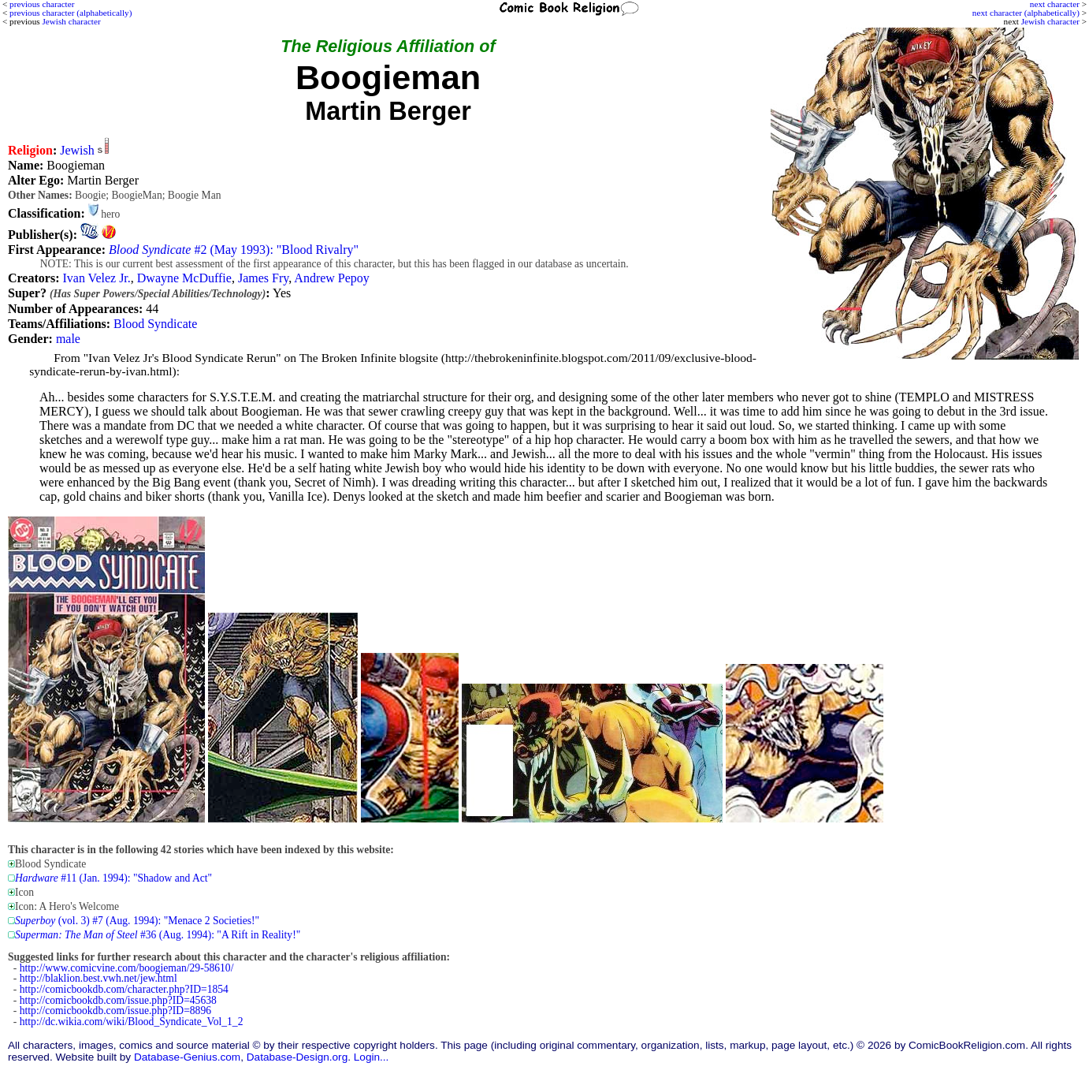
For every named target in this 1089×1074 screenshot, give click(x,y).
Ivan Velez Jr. (96, 278)
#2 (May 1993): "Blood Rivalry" (234, 249)
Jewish (77, 150)
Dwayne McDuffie (184, 278)
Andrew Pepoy (332, 278)
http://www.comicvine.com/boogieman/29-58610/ (127, 968)
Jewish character (1050, 21)
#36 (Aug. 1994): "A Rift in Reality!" (157, 935)
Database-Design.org (297, 1057)
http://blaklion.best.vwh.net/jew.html (98, 978)
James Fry (263, 278)
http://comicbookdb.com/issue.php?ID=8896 (115, 1010)
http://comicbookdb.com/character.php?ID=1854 (124, 989)
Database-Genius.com (187, 1057)
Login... (371, 1057)
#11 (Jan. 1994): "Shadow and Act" (113, 878)
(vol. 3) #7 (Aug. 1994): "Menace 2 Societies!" (137, 921)
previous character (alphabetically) (70, 12)
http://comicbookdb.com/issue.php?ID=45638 (118, 1000)
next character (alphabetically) (1026, 12)
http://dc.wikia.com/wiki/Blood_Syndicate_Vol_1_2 (131, 1021)
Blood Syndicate (155, 323)
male (68, 338)
